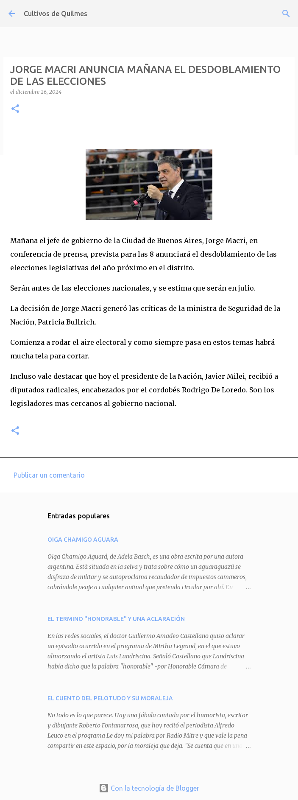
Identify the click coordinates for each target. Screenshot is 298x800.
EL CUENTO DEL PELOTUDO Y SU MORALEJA (110, 698)
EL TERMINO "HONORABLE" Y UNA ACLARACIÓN (116, 618)
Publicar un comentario (49, 475)
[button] (15, 109)
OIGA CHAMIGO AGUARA (82, 539)
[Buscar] (286, 13)
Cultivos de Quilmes (55, 13)
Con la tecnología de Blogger (149, 788)
